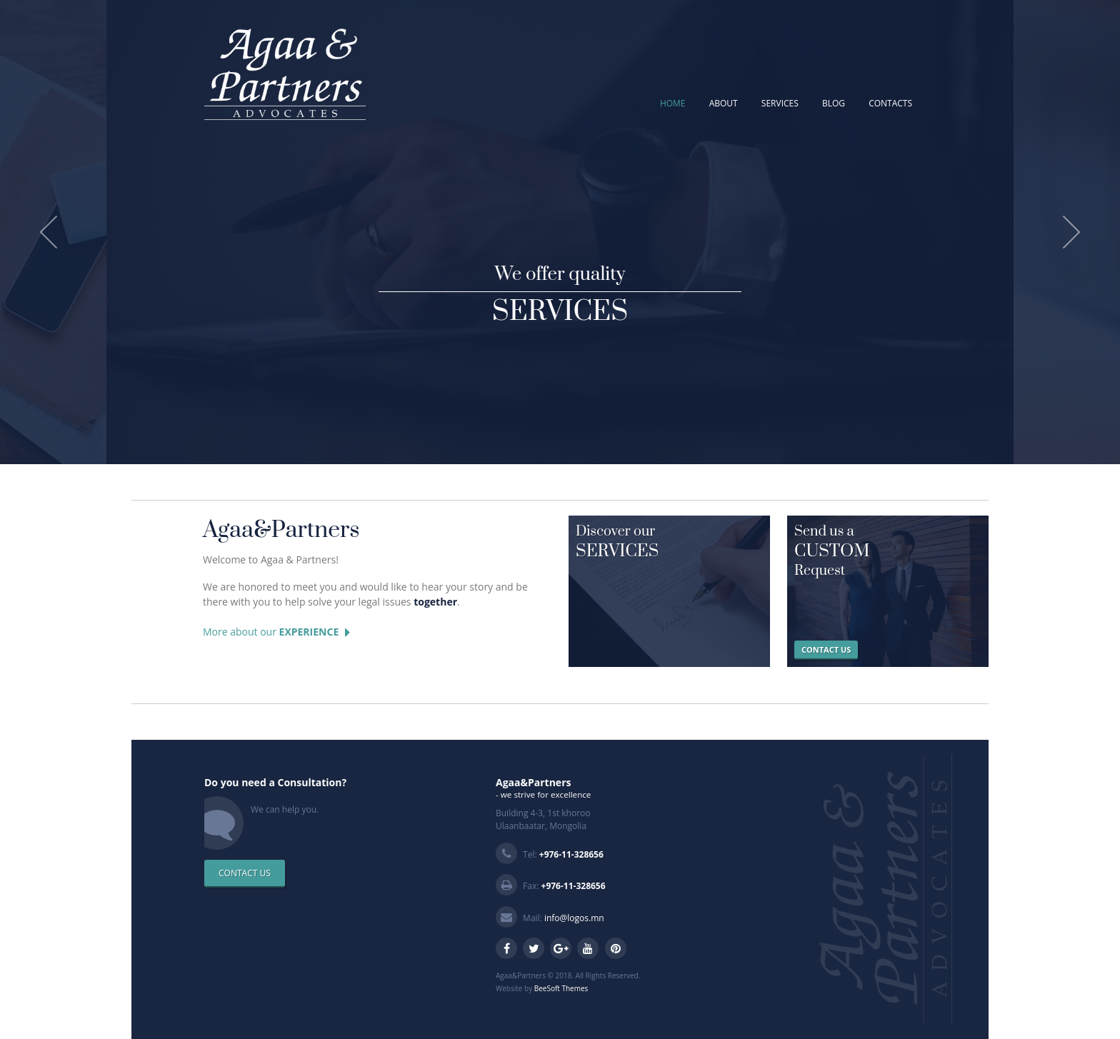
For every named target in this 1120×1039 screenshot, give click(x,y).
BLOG (833, 103)
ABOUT (723, 103)
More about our (276, 632)
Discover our (669, 542)
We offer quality (560, 294)
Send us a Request (887, 551)
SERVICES (780, 103)
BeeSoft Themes (561, 988)
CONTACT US (826, 649)
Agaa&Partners (281, 530)
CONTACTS (890, 103)
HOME (673, 103)
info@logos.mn (574, 918)
